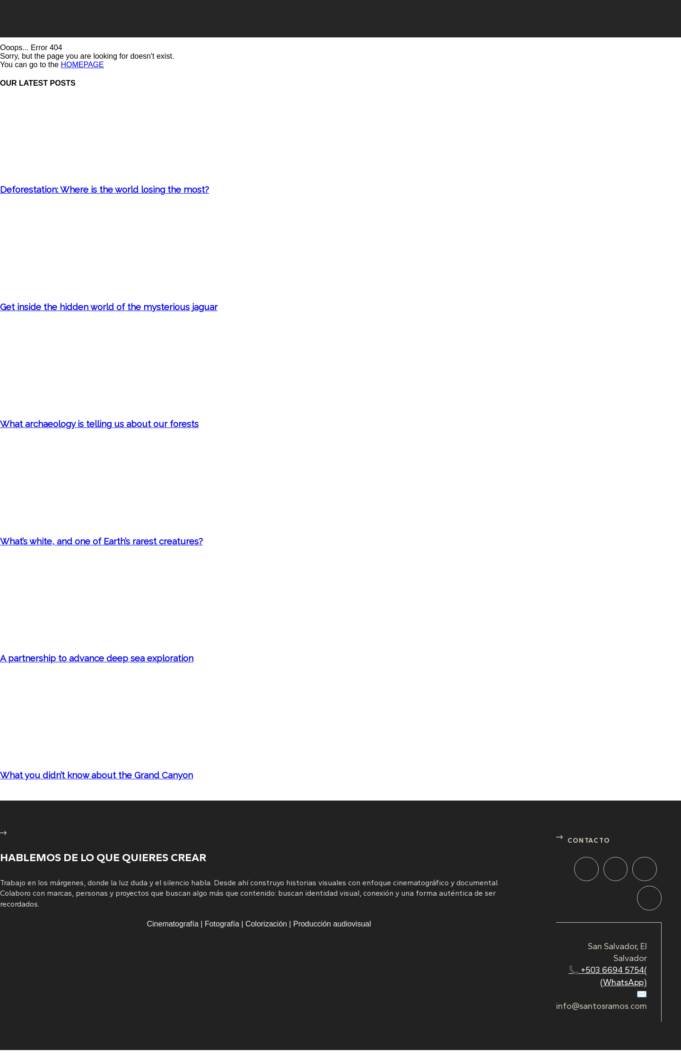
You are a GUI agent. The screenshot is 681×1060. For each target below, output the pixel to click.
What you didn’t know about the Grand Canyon (96, 775)
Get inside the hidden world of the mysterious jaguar (109, 307)
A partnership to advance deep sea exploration (96, 658)
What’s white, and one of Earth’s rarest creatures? (101, 541)
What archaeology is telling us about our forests (99, 424)
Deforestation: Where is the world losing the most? (104, 189)
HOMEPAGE (82, 65)
